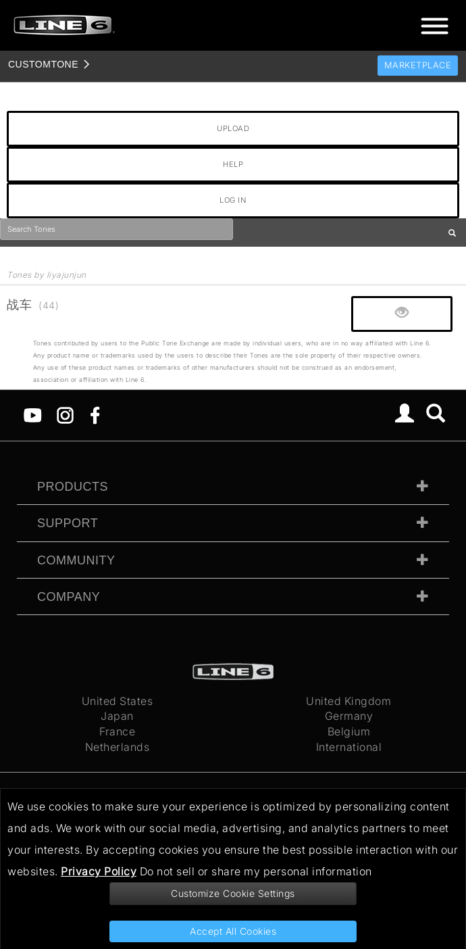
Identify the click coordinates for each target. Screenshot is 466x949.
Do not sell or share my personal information (256, 871)
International (349, 747)
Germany (349, 716)
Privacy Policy (98, 871)
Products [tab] (72, 486)
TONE (43, 64)
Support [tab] (67, 523)
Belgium (349, 731)
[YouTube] (33, 414)
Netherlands (117, 747)
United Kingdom (348, 701)
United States (117, 701)
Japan (117, 716)
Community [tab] (76, 560)
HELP (233, 164)
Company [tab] (68, 597)
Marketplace (418, 65)
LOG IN (233, 200)
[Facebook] (95, 414)
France (117, 731)
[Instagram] (65, 414)
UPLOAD (233, 128)
